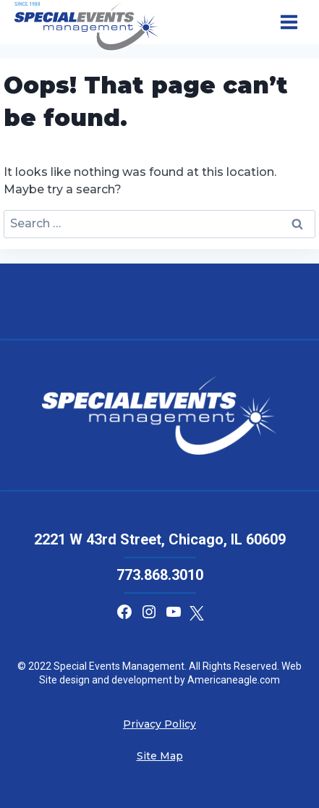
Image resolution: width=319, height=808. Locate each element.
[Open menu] (289, 22)
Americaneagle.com (232, 680)
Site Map (160, 755)
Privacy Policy (159, 724)
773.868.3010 (159, 575)
